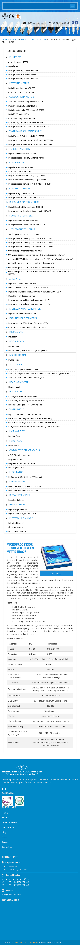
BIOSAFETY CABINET (19, 495)
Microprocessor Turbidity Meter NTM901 (26, 158)
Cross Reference (10, 822)
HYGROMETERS (17, 504)
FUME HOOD (15, 440)
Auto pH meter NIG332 (18, 62)
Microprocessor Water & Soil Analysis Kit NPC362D (30, 140)
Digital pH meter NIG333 (19, 66)
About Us (6, 817)
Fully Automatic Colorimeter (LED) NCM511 (27, 179)
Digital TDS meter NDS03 (19, 114)
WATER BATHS (16, 409)
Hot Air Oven (13, 346)
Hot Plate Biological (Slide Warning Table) (26, 404)
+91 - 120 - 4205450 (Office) (15, 882)
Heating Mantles (15, 387)
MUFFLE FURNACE (18, 355)
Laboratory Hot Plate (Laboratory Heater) (26, 400)
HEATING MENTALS (19, 382)
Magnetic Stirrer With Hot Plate (21, 463)
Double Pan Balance (17, 531)
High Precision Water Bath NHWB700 (24, 414)
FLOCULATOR (16, 472)
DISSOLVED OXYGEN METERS (33, 39)
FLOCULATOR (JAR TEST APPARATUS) (25, 477)
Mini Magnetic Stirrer (17, 467)
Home (4, 39)
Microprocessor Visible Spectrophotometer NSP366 (30, 238)
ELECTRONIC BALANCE (21, 518)
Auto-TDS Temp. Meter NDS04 (21, 118)
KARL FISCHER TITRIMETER (23, 318)
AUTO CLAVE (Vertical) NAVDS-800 (23, 369)
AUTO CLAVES (16, 364)
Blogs (4, 832)
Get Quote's (57, 573)
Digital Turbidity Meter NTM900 (22, 153)
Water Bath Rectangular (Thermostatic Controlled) (30, 418)
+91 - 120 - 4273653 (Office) (15, 885)
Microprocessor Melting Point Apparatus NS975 (29, 304)
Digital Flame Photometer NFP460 (23, 220)
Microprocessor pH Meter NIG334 (23, 70)
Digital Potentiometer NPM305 (21, 88)
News (4, 837)
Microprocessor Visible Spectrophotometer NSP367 (30, 242)
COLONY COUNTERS (19, 188)
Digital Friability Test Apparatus (21, 296)
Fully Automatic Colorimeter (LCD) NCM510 (27, 175)
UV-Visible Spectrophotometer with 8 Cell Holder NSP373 (33, 267)
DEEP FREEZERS (17, 481)
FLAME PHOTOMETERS (21, 215)
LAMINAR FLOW (17, 431)
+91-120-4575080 (59, 23)
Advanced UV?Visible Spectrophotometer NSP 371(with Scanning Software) (40, 259)
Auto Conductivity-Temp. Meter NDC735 (25, 101)
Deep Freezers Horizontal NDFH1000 (24, 486)
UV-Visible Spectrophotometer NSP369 (25, 250)
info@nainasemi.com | (35, 23)
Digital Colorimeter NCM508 (20, 167)
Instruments (13, 39)
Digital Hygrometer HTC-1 (19, 509)
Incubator (12, 336)
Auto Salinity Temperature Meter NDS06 (25, 122)
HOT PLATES (15, 391)
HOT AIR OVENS (17, 341)
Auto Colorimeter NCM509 (19, 171)
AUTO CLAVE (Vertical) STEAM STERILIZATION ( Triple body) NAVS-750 (39, 373)
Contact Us (7, 847)
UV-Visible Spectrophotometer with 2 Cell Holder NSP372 (33, 263)
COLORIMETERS (17, 162)
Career (5, 842)
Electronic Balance (16, 527)
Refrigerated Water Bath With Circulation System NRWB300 (34, 426)
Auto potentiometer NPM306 (21, 92)
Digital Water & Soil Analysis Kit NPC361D (26, 136)
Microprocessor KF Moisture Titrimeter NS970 (28, 323)
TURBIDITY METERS (19, 148)
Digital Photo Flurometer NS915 (22, 313)
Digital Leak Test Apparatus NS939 (23, 283)
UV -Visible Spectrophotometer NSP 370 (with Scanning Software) (36, 255)
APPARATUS (15, 278)
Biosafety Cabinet (16, 500)
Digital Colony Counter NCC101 (21, 193)
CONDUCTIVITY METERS (21, 96)
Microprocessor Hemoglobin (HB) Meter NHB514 (29, 184)
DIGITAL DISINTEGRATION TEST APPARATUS (28, 287)
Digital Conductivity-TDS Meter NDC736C (26, 110)
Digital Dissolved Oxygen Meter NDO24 (25, 207)
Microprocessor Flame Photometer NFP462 (27, 224)
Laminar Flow (14, 436)
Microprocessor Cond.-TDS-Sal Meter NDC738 (28, 126)
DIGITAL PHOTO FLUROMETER (25, 308)
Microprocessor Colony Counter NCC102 (26, 197)
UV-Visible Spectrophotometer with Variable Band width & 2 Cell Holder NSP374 (39, 272)
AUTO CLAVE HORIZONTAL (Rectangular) (26, 377)
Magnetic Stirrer (15, 459)
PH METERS (15, 57)
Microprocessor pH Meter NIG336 (23, 78)
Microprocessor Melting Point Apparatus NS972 (29, 300)
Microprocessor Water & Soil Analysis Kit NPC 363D (30, 144)
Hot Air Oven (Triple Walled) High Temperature (28, 350)
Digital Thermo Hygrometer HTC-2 (23, 513)
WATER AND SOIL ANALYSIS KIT (25, 131)
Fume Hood (13, 445)
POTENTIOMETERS (19, 83)
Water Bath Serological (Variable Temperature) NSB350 (32, 422)
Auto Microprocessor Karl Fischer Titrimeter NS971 (30, 327)
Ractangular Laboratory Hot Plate (22, 396)
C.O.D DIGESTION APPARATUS (24, 450)
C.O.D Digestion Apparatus (19, 455)
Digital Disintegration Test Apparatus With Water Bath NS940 (34, 291)
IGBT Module (8, 827)
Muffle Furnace (14, 360)
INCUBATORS (16, 331)
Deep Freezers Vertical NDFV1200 (23, 490)
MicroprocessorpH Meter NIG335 (22, 74)
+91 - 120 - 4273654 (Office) (15, 879)
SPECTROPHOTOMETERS (22, 229)
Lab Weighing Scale (16, 523)
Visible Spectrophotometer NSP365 (23, 234)
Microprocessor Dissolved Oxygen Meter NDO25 (29, 211)
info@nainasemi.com (11, 894)
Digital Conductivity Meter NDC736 (23, 106)
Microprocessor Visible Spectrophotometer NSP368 (30, 246)
